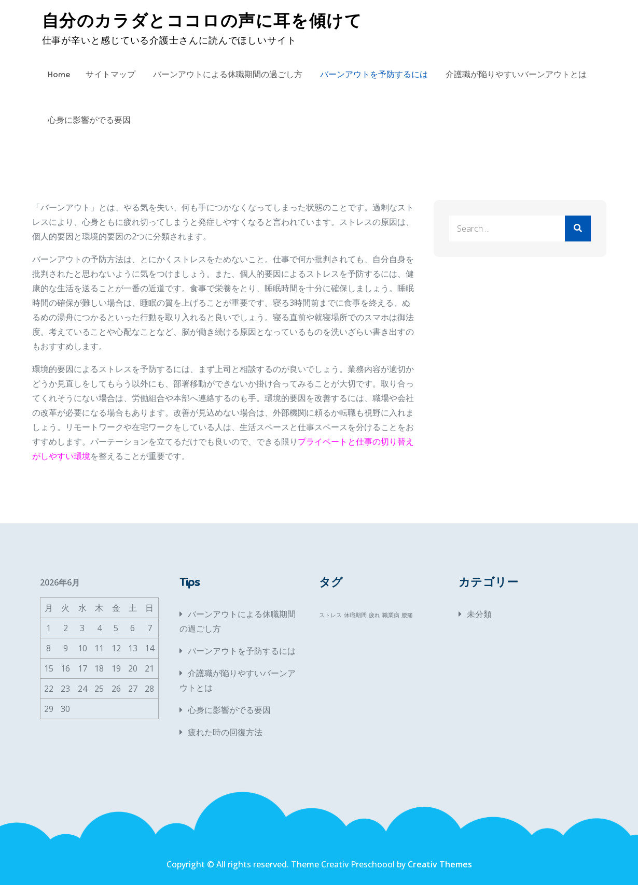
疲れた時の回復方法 (225, 732)
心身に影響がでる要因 (89, 120)
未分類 (479, 614)
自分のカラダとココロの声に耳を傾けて (202, 20)
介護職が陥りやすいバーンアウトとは (516, 74)
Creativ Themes (440, 864)
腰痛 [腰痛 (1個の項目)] (407, 615)
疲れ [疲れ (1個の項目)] (374, 615)
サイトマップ (110, 74)
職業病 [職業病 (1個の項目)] (390, 615)
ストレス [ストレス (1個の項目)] (330, 615)
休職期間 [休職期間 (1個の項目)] (355, 615)
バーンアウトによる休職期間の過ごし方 (227, 74)
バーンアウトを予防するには (374, 74)
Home (59, 74)
